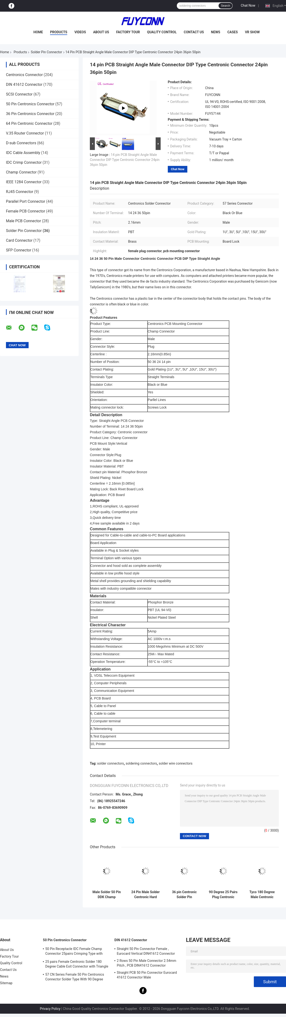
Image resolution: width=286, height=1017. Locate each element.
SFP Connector (18, 250)
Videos (80, 32)
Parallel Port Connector (25, 201)
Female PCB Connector (25, 211)
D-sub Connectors (21, 143)
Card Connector (19, 240)
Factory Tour (128, 32)
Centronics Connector (24, 74)
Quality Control (162, 32)
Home (38, 32)
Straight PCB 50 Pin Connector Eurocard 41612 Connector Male (147, 975)
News (215, 32)
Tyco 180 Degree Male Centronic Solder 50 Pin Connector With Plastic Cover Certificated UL (262, 894)
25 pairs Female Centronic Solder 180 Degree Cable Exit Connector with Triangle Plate (76, 965)
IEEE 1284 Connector (23, 182)
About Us (101, 32)
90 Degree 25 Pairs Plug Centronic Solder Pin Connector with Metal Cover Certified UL (223, 894)
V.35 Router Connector (25, 133)
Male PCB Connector (23, 221)
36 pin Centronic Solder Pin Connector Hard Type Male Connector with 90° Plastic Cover (184, 894)
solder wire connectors (176, 763)
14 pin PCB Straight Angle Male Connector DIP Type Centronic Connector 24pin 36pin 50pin (124, 160)
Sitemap (6, 983)
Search (225, 5)
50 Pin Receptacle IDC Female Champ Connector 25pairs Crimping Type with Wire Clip (74, 952)
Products (58, 32)
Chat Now (248, 5)
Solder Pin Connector (46, 52)
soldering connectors (141, 763)
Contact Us (194, 32)
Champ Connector (21, 172)
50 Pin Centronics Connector (30, 104)
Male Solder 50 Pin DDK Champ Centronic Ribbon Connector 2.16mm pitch (106, 894)
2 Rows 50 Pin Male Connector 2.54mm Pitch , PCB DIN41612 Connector (146, 963)
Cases (232, 32)
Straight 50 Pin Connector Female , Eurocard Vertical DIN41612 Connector (146, 951)
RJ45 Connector (19, 191)
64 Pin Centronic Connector (29, 123)
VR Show (252, 32)
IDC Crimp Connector (24, 162)
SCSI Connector (19, 94)
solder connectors (110, 763)
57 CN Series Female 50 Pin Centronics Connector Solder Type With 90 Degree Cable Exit (74, 978)
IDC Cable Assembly (23, 152)
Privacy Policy (50, 1009)
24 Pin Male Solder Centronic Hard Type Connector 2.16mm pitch (145, 894)
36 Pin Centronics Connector (30, 113)
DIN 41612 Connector (24, 84)
